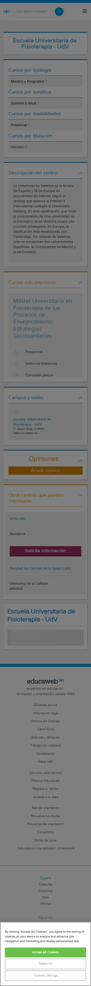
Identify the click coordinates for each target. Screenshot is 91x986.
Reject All (45, 964)
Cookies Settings (45, 976)
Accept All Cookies (45, 952)
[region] (45, 954)
